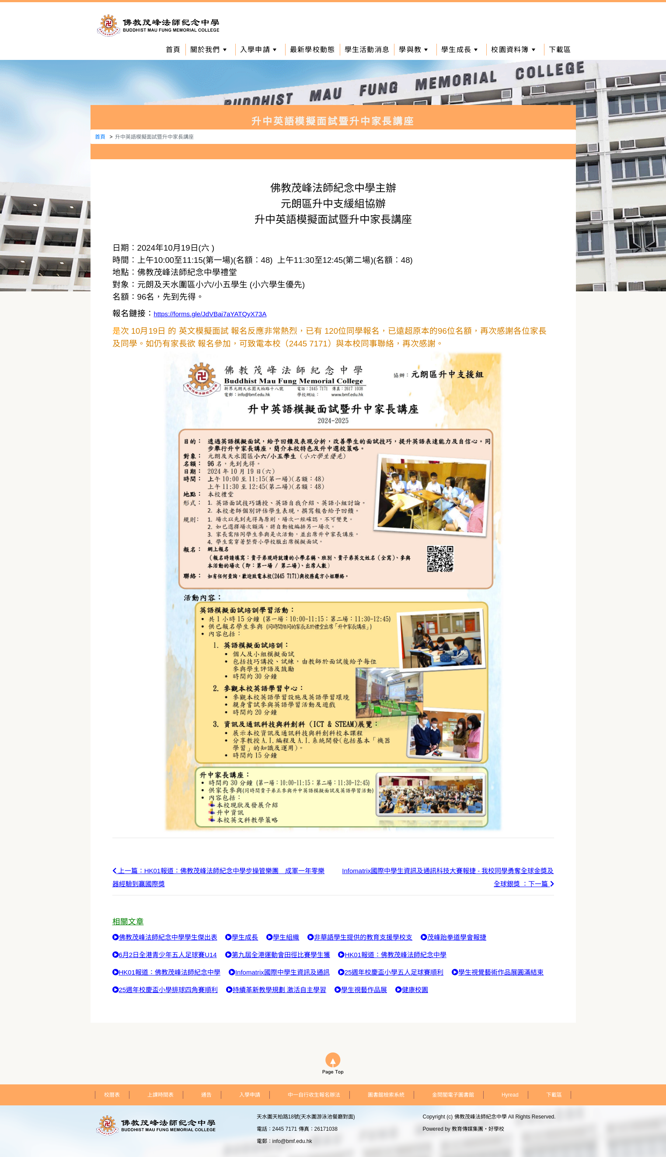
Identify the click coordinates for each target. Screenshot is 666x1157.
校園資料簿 (513, 49)
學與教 (413, 49)
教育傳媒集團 (467, 1129)
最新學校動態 (312, 49)
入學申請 (258, 49)
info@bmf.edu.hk (292, 1141)
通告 (206, 1095)
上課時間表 (160, 1095)
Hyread (510, 1095)
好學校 (496, 1129)
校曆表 (112, 1095)
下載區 (560, 49)
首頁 (173, 49)
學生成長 (459, 49)
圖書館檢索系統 (386, 1095)
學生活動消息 (367, 49)
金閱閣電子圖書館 (453, 1095)
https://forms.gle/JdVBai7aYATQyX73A (210, 314)
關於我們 (208, 49)
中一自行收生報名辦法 (314, 1095)
